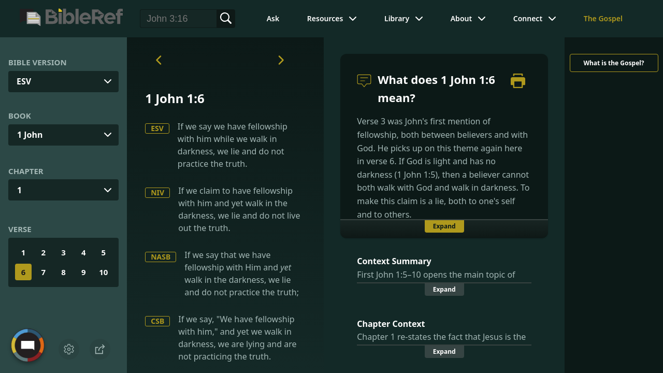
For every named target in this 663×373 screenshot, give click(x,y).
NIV (157, 192)
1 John (29, 134)
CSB (157, 321)
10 (103, 272)
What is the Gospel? (613, 63)
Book (19, 115)
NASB (160, 257)
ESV (157, 128)
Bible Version (37, 62)
